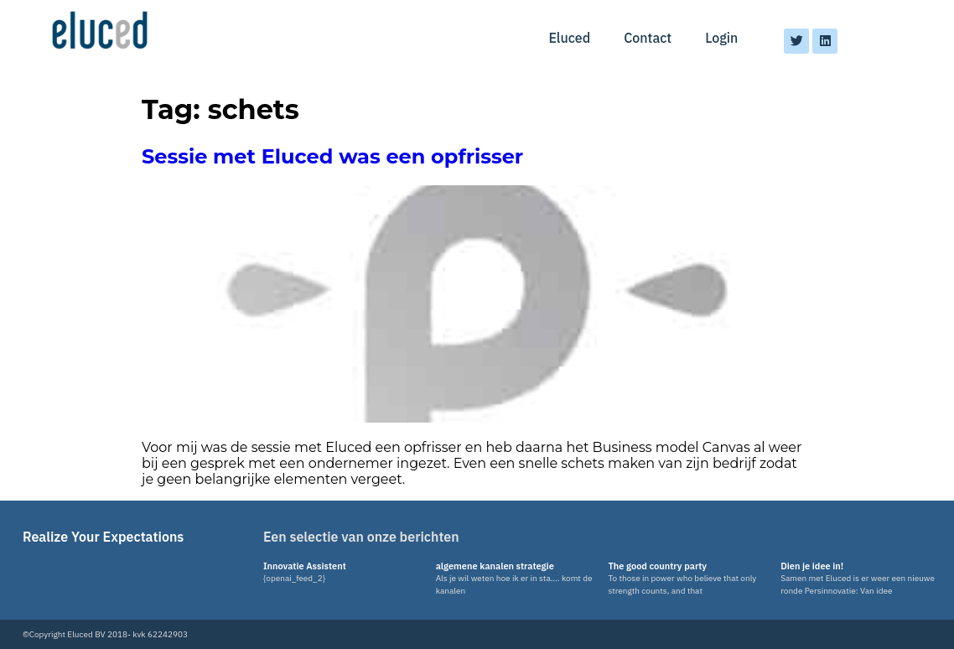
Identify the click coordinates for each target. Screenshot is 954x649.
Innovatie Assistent (304, 566)
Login (721, 37)
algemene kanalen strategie (495, 566)
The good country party (657, 566)
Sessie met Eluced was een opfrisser (332, 156)
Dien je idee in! (811, 566)
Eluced (569, 37)
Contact (647, 37)
